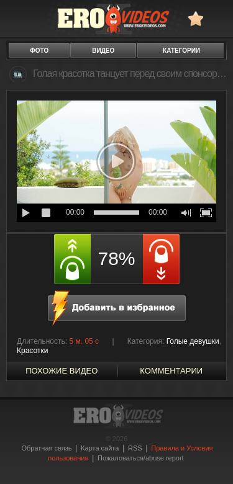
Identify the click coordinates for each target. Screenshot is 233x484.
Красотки (32, 350)
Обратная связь (46, 448)
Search (218, 18)
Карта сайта (100, 448)
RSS (135, 448)
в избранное (195, 18)
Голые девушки (193, 341)
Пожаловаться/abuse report (141, 458)
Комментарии (171, 370)
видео (103, 50)
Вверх (209, 457)
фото (39, 50)
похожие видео (61, 370)
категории (181, 50)
